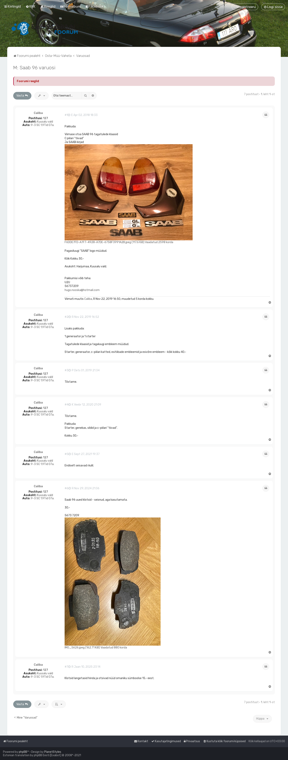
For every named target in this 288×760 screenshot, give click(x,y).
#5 (66, 454)
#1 (66, 115)
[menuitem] (30, 6)
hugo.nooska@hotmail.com (82, 290)
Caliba (38, 113)
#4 (66, 404)
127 (45, 118)
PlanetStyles (52, 752)
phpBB (23, 752)
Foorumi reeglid (28, 81)
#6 (66, 488)
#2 (66, 317)
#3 (66, 370)
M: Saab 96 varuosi (34, 67)
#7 (66, 666)
